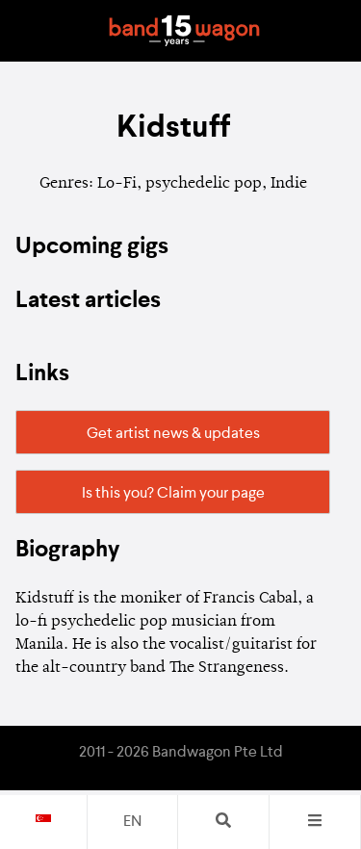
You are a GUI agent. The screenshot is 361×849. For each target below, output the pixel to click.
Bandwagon (184, 30)
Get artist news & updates (173, 434)
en (132, 822)
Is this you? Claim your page (173, 494)
